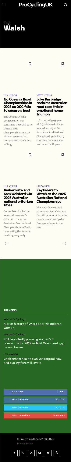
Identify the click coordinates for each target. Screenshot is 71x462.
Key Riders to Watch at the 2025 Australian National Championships (52, 196)
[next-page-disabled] (64, 244)
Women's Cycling (14, 319)
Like (62, 391)
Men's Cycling (44, 95)
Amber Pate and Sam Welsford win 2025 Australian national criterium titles (18, 198)
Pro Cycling (10, 95)
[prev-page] (7, 244)
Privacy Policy (25, 443)
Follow (60, 399)
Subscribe (59, 415)
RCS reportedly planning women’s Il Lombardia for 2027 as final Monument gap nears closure (34, 343)
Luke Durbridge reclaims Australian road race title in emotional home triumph (52, 107)
